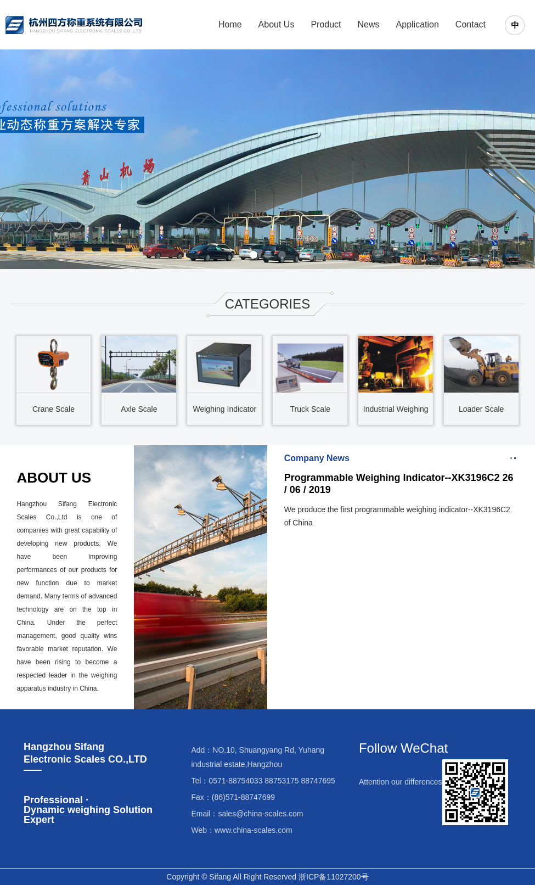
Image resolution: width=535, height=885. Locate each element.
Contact (470, 24)
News (369, 24)
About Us (276, 24)
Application (417, 24)
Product (326, 24)
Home (230, 24)
